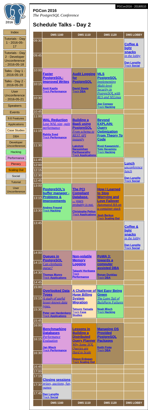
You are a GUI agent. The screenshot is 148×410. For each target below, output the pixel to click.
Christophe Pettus (84, 211)
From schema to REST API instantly (83, 135)
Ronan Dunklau (107, 274)
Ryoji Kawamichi (108, 146)
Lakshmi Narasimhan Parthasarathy (81, 149)
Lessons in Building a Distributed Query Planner (83, 334)
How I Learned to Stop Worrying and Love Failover (108, 195)
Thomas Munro (52, 274)
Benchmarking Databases (54, 331)
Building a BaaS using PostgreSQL (82, 123)
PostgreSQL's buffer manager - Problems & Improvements (56, 195)
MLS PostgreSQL (107, 76)
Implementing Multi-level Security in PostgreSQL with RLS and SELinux (109, 89)
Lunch (129, 163)
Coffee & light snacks (131, 48)
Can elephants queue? (52, 266)
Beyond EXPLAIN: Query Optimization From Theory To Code (110, 129)
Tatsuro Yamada (82, 309)
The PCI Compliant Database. (80, 193)
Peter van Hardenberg (57, 313)
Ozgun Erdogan (82, 359)
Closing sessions (57, 380)
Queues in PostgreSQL (52, 258)
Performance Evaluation (51, 338)
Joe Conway (105, 103)
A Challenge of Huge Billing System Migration (84, 296)
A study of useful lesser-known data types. (55, 302)
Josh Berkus (105, 215)
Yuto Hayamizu (106, 149)
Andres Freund (52, 207)
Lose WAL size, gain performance (56, 125)
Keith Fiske (104, 347)
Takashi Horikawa (83, 270)
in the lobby (132, 56)
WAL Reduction (55, 120)
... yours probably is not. (82, 203)
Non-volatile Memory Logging (82, 260)
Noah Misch (104, 309)
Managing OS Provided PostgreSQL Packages (108, 334)
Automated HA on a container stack (109, 206)
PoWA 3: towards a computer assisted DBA (108, 262)
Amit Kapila (50, 88)
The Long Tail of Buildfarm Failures (110, 300)
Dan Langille (132, 62)
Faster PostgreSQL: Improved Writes (56, 77)
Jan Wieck (49, 347)
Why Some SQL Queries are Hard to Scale (82, 348)
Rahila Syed (50, 134)
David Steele (80, 88)
